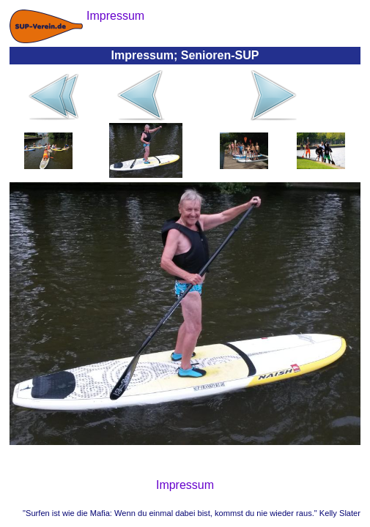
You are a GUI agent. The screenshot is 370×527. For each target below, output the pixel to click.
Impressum (185, 485)
